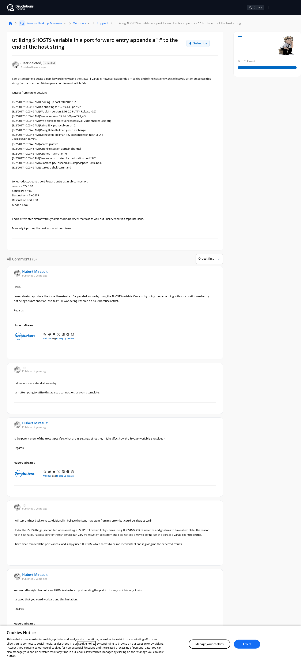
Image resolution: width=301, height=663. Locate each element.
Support (102, 23)
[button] (217, 259)
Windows (79, 23)
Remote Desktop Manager (44, 23)
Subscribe (198, 43)
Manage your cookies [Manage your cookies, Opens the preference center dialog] (209, 644)
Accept (247, 644)
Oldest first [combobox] (206, 258)
